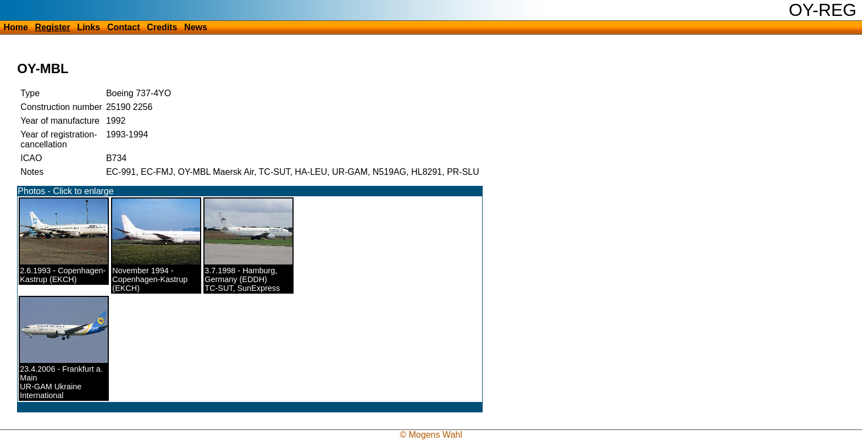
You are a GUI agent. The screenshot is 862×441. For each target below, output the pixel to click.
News (195, 27)
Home (15, 27)
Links (88, 27)
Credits (162, 27)
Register (52, 27)
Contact (123, 27)
